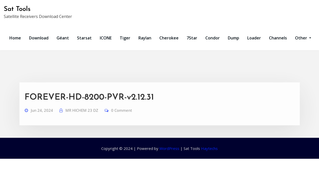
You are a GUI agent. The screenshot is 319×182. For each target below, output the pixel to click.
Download (38, 38)
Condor (212, 38)
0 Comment (121, 116)
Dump (233, 38)
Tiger (125, 38)
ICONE (106, 38)
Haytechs (209, 148)
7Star (192, 38)
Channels (278, 38)
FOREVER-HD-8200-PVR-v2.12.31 (89, 103)
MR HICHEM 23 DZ (81, 116)
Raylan (144, 38)
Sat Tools (17, 9)
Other (303, 38)
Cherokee (169, 38)
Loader (254, 38)
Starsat (84, 38)
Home (15, 38)
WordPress (169, 148)
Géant (63, 38)
